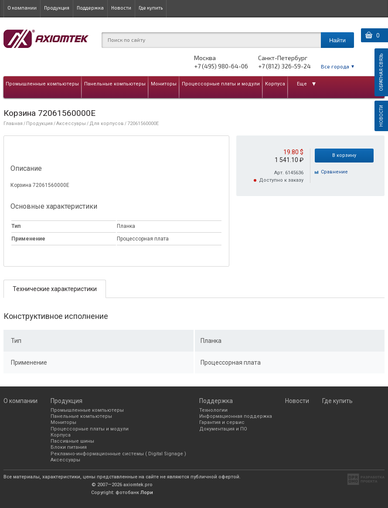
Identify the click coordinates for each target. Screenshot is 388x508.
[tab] (54, 289)
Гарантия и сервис (222, 422)
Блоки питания (69, 447)
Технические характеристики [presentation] (55, 288)
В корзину (344, 155)
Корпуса (275, 84)
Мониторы (164, 84)
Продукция (56, 7)
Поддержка (90, 7)
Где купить (151, 7)
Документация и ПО (223, 429)
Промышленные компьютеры (42, 84)
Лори (146, 492)
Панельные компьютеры (115, 84)
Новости (121, 7)
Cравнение (334, 172)
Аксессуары (71, 123)
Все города (335, 66)
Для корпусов (106, 123)
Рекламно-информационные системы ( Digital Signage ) (118, 454)
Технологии (213, 410)
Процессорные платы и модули (221, 84)
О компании (22, 7)
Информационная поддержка (235, 416)
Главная (13, 123)
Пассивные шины (72, 441)
